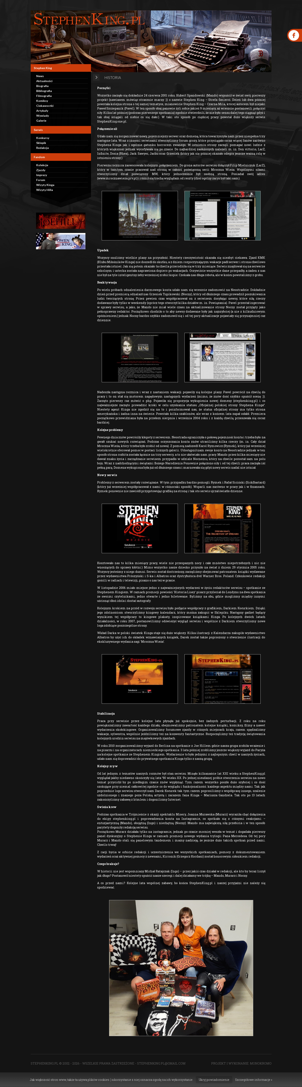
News (40, 76)
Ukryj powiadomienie (214, 1080)
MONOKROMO (261, 1063)
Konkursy (42, 138)
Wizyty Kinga (45, 185)
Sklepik (41, 143)
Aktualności (44, 81)
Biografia (42, 86)
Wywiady (42, 115)
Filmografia (44, 96)
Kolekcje (42, 165)
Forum (40, 180)
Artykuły (42, 110)
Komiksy (42, 100)
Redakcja (42, 147)
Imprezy (41, 175)
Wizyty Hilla (44, 190)
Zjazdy (40, 170)
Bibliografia (44, 91)
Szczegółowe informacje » (253, 1080)
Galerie (41, 120)
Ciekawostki (45, 105)
